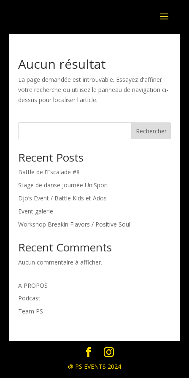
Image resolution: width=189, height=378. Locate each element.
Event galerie (35, 211)
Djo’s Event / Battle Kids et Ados (62, 198)
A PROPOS (33, 285)
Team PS (30, 311)
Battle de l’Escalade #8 (49, 172)
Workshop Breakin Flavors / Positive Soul (74, 224)
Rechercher (151, 131)
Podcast (29, 298)
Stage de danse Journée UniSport (63, 185)
